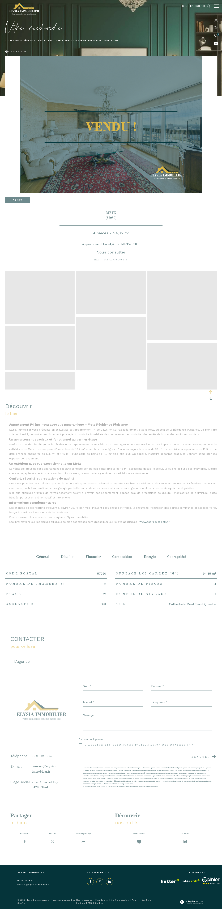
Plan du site (101, 901)
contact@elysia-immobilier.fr (33, 886)
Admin (135, 901)
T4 (76, 40)
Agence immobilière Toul (20, 40)
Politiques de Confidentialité (116, 786)
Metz (51, 40)
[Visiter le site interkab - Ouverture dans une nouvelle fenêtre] (191, 882)
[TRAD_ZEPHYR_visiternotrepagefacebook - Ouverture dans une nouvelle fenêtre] (89, 882)
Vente (41, 40)
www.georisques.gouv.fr (154, 521)
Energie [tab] (150, 556)
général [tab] (42, 556)
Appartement (64, 40)
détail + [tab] (67, 556)
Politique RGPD (84, 904)
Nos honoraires (84, 901)
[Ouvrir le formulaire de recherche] (194, 6)
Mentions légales (120, 901)
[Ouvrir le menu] (216, 6)
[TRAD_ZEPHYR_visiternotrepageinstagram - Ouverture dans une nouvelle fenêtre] (98, 882)
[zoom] (40, 322)
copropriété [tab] (176, 556)
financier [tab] (93, 556)
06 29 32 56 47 (42, 756)
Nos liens (147, 901)
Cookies (99, 905)
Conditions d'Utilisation (136, 786)
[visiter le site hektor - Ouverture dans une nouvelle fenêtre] (170, 882)
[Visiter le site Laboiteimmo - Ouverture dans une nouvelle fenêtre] (191, 904)
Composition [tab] (122, 556)
